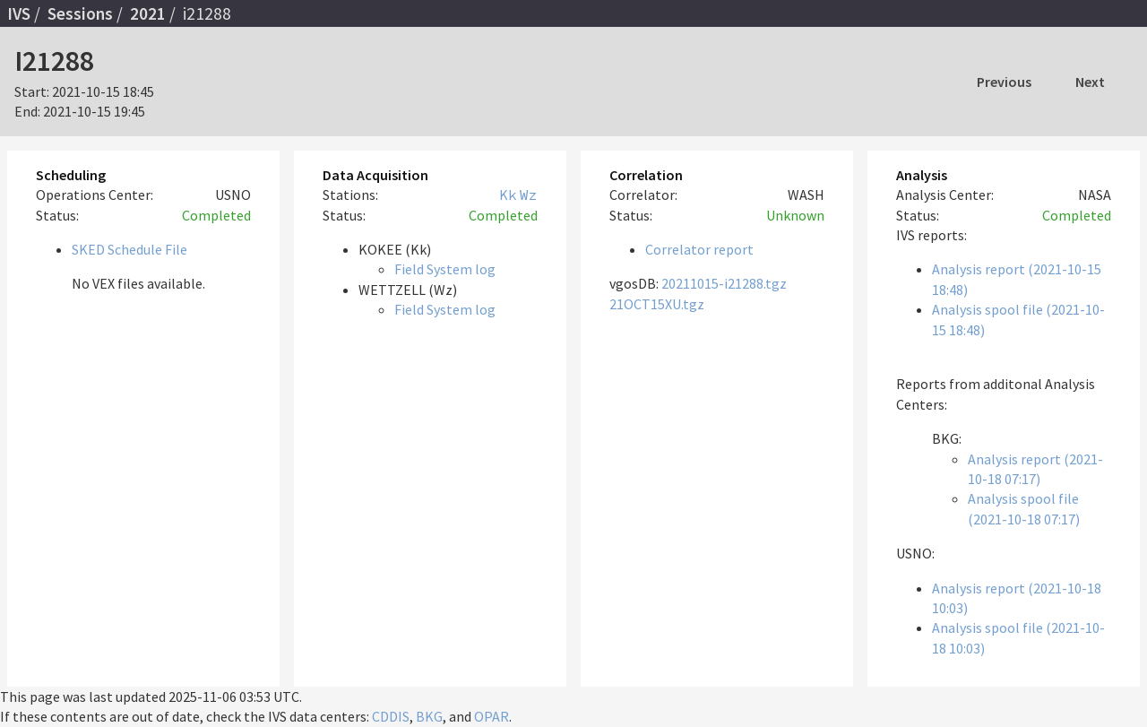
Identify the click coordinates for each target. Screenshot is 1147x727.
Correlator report (699, 249)
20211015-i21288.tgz (724, 283)
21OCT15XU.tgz (656, 304)
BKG (429, 716)
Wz (529, 194)
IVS (18, 13)
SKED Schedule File (129, 249)
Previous (1004, 82)
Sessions (80, 13)
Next (1090, 82)
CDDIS (391, 716)
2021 (148, 13)
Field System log (445, 269)
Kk (508, 194)
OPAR (491, 716)
